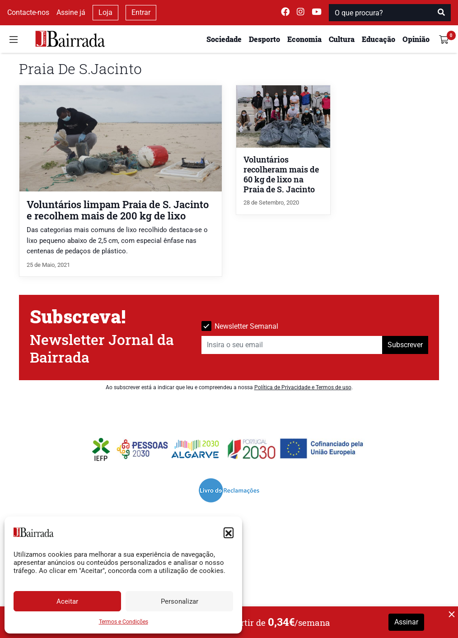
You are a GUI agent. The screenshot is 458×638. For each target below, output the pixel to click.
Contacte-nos (28, 12)
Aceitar (67, 601)
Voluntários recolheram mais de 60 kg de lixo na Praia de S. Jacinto (281, 174)
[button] (228, 532)
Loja (105, 12)
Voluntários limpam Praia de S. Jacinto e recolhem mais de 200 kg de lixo (118, 210)
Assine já (70, 12)
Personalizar (179, 601)
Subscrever (405, 344)
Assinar (406, 622)
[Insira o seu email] (292, 345)
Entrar (140, 12)
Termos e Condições (123, 622)
